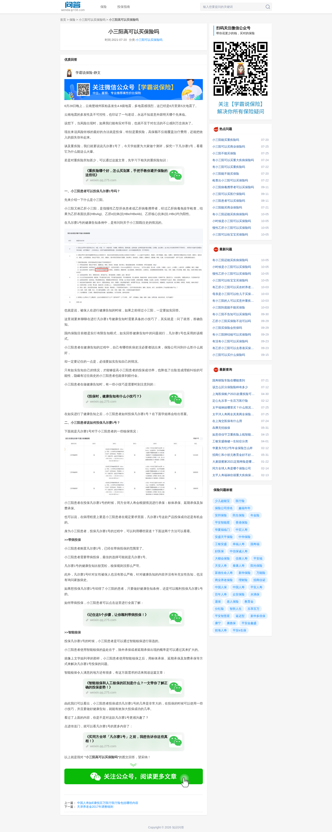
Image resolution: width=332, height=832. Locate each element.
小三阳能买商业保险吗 (227, 207)
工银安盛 (221, 544)
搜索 (268, 7)
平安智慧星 (222, 616)
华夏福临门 (222, 529)
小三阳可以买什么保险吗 (228, 354)
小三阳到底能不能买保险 (228, 307)
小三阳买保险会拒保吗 (227, 327)
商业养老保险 (224, 580)
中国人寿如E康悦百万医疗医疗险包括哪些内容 (107, 803)
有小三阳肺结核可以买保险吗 (231, 334)
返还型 (240, 616)
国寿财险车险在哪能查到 (228, 380)
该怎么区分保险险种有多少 (230, 387)
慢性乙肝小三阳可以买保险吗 (231, 227)
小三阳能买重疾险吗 (225, 139)
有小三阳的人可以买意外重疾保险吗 (234, 300)
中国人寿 (239, 587)
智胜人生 (236, 608)
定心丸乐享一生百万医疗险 (230, 400)
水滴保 (254, 594)
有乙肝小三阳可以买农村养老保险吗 (234, 287)
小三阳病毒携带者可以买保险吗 (233, 187)
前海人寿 (221, 630)
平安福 (257, 558)
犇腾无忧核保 (221, 427)
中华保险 (244, 537)
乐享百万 (253, 608)
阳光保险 (256, 565)
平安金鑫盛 (249, 623)
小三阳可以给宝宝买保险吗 (230, 234)
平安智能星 (222, 522)
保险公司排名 (224, 508)
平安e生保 (239, 630)
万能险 (260, 572)
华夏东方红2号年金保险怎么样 (232, 448)
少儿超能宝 (222, 501)
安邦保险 (221, 515)
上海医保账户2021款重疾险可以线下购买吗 (234, 394)
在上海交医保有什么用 (227, 421)
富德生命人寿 (224, 572)
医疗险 (240, 501)
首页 (63, 19)
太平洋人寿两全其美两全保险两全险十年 (234, 414)
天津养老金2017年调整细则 (95, 806)
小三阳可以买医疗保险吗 (228, 194)
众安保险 (239, 594)
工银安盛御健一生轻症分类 (230, 441)
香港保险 (242, 522)
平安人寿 (256, 587)
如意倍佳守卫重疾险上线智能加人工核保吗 (234, 434)
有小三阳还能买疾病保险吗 (230, 214)
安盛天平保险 (224, 537)
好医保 (219, 551)
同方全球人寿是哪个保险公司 (231, 468)
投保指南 (123, 6)
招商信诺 (259, 580)
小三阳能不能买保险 (225, 173)
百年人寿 (221, 594)
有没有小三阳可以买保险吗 (230, 341)
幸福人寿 (239, 544)
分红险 (219, 608)
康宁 (218, 623)
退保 (218, 601)
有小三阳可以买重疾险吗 (228, 167)
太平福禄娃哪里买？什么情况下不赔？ (234, 407)
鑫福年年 (244, 508)
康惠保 (231, 623)
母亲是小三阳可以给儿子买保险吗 (234, 294)
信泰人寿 (242, 558)
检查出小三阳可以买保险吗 (230, 180)
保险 (103, 6)
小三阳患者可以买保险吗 (228, 200)
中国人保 (221, 587)
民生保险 (239, 515)
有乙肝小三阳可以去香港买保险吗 (234, 348)
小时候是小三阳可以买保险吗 (231, 221)
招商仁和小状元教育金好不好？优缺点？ (234, 454)
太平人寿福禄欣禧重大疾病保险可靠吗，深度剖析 (234, 475)
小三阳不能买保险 (224, 153)
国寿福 (254, 544)
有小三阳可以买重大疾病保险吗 (233, 160)
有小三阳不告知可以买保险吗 (231, 314)
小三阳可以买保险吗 (92, 19)
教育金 (249, 601)
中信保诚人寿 (239, 551)
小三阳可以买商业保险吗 (228, 146)
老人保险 (233, 601)
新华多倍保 (257, 616)
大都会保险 (222, 558)
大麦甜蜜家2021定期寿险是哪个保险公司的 (234, 461)
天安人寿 (221, 565)
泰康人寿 (239, 565)
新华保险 (244, 572)
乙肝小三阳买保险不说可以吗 (231, 321)
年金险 (254, 515)
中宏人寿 (242, 529)
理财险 (243, 580)
